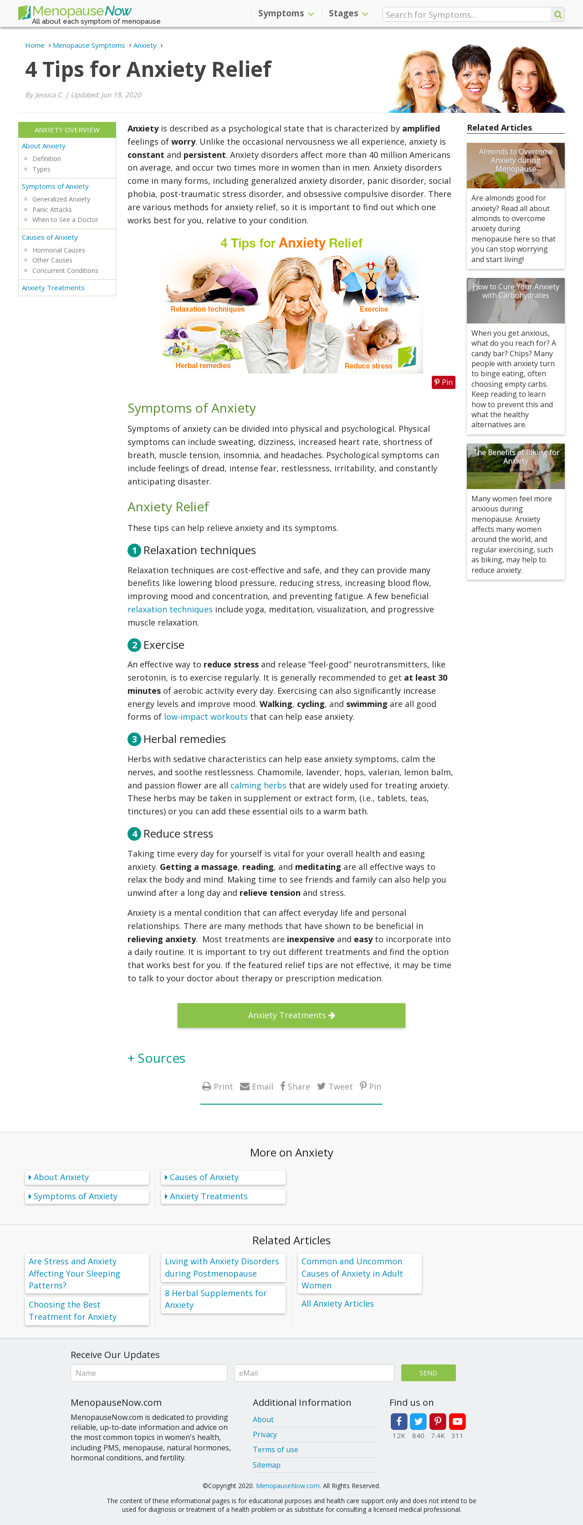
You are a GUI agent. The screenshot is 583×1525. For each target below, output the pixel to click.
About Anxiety (44, 145)
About (263, 1419)
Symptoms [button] (286, 13)
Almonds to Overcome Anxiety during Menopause (516, 160)
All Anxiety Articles (338, 1303)
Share (299, 1086)
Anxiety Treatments (53, 287)
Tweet (340, 1086)
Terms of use (275, 1449)
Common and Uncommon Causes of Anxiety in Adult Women (352, 1273)
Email (262, 1086)
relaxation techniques (170, 609)
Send (428, 1372)
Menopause (74, 12)
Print (223, 1086)
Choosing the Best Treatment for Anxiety (73, 1310)
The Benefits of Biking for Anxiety (516, 456)
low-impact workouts (206, 716)
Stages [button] (348, 13)
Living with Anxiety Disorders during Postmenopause (222, 1267)
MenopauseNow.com (288, 1485)
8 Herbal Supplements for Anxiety (216, 1299)
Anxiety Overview (67, 129)
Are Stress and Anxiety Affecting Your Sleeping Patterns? (74, 1273)
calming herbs (258, 785)
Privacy (265, 1434)
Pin (375, 1086)
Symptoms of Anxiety (55, 186)
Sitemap (267, 1465)
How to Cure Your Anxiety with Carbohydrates (516, 291)
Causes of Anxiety (50, 237)
